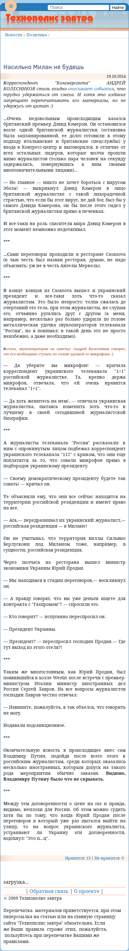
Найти (118, 7)
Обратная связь (49, 891)
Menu (11, 11)
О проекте (86, 891)
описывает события (91, 89)
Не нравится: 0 (109, 858)
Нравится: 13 (78, 858)
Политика (36, 34)
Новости (13, 34)
